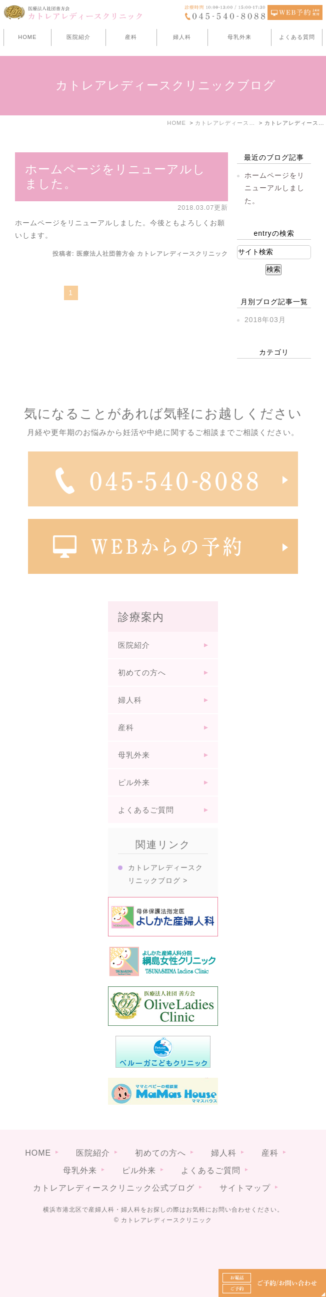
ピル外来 (134, 782)
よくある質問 (297, 37)
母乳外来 (240, 37)
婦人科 (182, 37)
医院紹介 (78, 37)
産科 (131, 37)
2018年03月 (265, 320)
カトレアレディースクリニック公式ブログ (113, 1188)
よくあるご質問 (146, 810)
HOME (27, 37)
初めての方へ (142, 672)
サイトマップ (245, 1188)
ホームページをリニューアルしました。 (274, 187)
